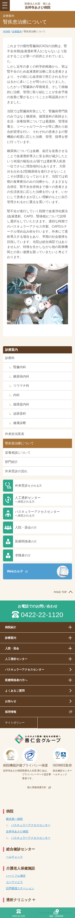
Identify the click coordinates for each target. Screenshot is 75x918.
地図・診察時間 (56, 916)
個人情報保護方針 (36, 787)
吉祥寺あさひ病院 (37, 5)
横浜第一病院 (14, 818)
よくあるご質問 (15, 690)
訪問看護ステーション (20, 888)
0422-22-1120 (42, 614)
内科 (16, 395)
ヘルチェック (14, 856)
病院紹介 (10, 627)
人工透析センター (28, 499)
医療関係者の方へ (16, 680)
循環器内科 (21, 404)
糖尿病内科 (21, 376)
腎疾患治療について (19, 443)
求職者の (23, 555)
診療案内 (17, 31)
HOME (6, 31)
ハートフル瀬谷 (16, 875)
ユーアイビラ (14, 882)
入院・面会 (26, 527)
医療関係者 (26, 541)
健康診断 (19, 423)
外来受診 (28, 485)
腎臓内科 (19, 367)
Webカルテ (15, 571)
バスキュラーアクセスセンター (37, 513)
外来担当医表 (14, 434)
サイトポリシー (15, 722)
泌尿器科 (19, 413)
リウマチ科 (21, 385)
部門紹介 (11, 461)
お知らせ (10, 701)
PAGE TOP (60, 592)
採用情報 (10, 711)
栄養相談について (18, 452)
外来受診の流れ (16, 471)
